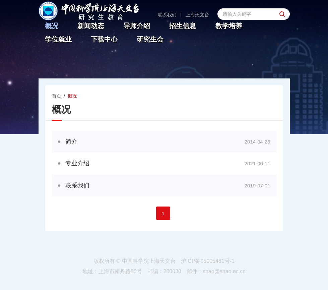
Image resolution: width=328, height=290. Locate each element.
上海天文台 (197, 14)
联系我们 (167, 14)
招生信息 (182, 26)
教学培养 (228, 26)
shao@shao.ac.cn (224, 271)
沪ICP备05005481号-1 (208, 261)
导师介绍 (136, 26)
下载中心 (104, 39)
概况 (51, 26)
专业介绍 (77, 163)
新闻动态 (90, 26)
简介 (71, 141)
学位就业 (58, 39)
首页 (56, 96)
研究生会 (150, 39)
